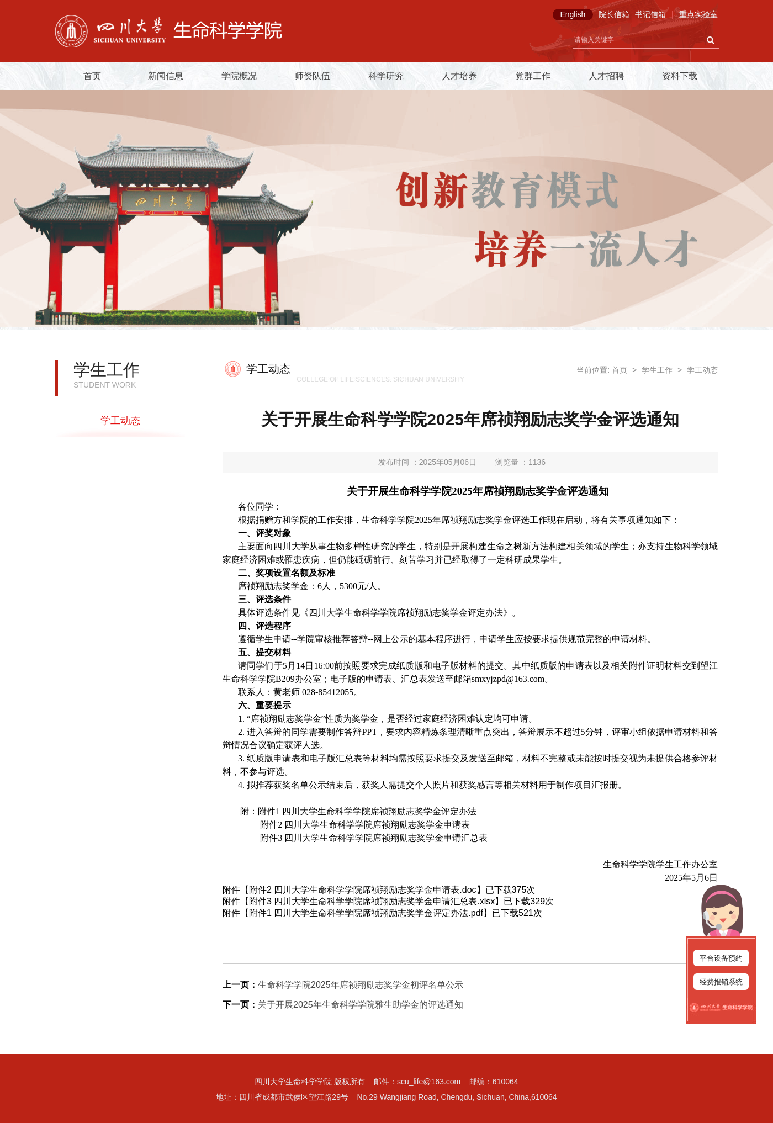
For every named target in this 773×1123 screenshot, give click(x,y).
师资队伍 (312, 76)
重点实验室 (698, 14)
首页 (92, 76)
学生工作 (657, 369)
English (572, 14)
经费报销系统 (721, 982)
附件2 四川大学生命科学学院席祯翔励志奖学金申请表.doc (362, 889)
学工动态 (120, 420)
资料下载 (679, 76)
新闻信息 (165, 76)
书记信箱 (650, 14)
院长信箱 (614, 14)
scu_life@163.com (428, 1081)
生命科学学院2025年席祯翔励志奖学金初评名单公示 (360, 984)
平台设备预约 (721, 958)
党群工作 (532, 76)
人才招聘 (606, 76)
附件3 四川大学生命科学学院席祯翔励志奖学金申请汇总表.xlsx (372, 901)
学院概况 (239, 76)
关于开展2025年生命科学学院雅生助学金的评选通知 (360, 1004)
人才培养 (459, 76)
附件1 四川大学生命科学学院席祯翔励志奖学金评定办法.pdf (366, 913)
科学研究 (386, 76)
